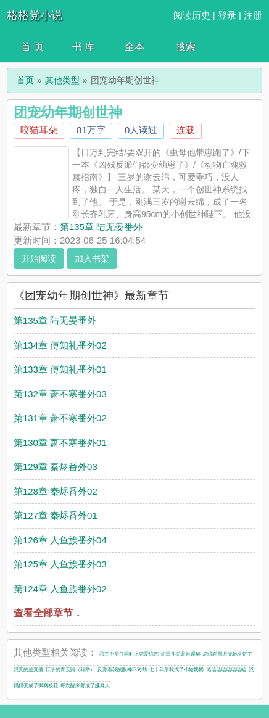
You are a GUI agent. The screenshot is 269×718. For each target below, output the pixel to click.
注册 (253, 15)
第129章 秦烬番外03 (55, 466)
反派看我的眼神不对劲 (122, 669)
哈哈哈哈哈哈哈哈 (226, 669)
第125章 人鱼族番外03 (60, 564)
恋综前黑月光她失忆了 (227, 654)
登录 (227, 15)
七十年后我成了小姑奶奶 (176, 669)
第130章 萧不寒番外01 (60, 442)
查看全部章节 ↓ (47, 613)
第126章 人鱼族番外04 (60, 540)
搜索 (186, 46)
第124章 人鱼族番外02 (60, 589)
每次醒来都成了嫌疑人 (85, 685)
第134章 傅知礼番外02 (60, 345)
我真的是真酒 (28, 669)
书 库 (83, 46)
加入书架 (92, 258)
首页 (25, 80)
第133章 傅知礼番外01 (60, 369)
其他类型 (62, 80)
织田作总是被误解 (181, 654)
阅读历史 (191, 15)
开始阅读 (39, 258)
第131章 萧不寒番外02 (60, 418)
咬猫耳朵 (38, 130)
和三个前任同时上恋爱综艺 (129, 654)
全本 (134, 46)
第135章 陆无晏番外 (101, 226)
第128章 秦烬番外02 (55, 491)
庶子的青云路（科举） (70, 669)
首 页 (32, 46)
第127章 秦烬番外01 (55, 515)
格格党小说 (34, 15)
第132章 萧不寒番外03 (60, 394)
